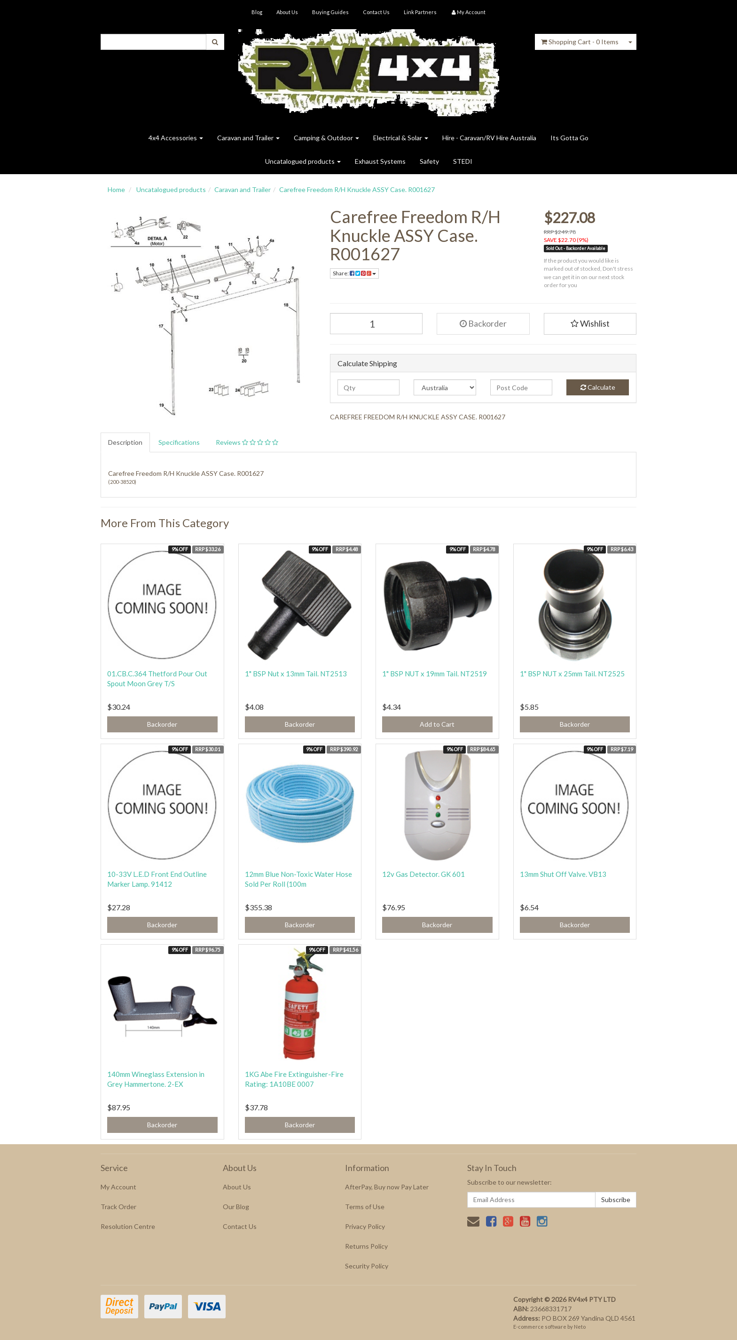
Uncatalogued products (303, 161)
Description (125, 442)
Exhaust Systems (380, 161)
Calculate (597, 387)
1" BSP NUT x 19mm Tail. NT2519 (434, 673)
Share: (354, 273)
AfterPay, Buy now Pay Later (387, 1187)
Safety (429, 161)
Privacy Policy (365, 1226)
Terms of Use (364, 1207)
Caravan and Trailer (248, 138)
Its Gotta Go (569, 138)
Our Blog (236, 1207)
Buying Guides (330, 12)
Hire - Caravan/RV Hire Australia (489, 138)
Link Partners (420, 12)
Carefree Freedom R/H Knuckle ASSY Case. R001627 (357, 189)
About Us (287, 12)
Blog (256, 12)
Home (116, 189)
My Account (118, 1187)
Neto (580, 1327)
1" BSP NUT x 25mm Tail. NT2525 (572, 673)
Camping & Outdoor (326, 138)
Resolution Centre (128, 1226)
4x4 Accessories (176, 138)
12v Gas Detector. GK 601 (423, 874)
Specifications (179, 442)
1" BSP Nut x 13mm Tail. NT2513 (296, 673)
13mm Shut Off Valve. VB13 (563, 874)
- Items (580, 42)
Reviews (247, 442)
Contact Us (376, 12)
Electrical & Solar (400, 138)
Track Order (118, 1207)
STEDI (462, 161)
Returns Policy (366, 1246)
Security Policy (366, 1266)
